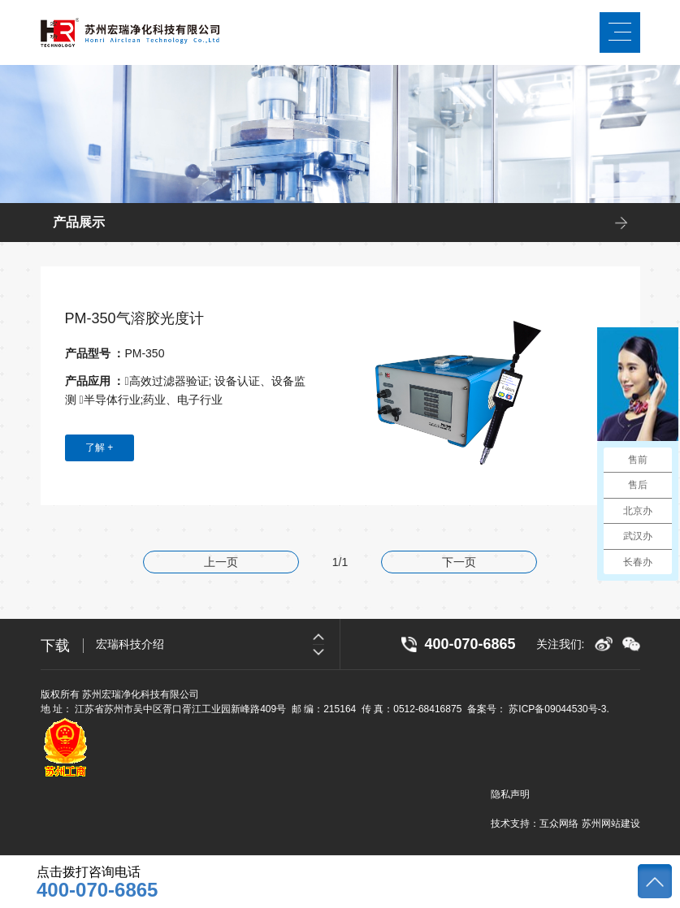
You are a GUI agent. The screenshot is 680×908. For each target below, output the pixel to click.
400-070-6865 (97, 890)
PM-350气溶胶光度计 (134, 318)
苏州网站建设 (611, 823)
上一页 (221, 562)
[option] (218, 644)
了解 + (99, 447)
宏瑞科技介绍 (130, 644)
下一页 (459, 562)
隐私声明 (510, 794)
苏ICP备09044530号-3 (557, 709)
